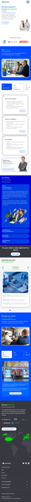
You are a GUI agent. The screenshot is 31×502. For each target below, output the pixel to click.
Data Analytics (6, 87)
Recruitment (4, 475)
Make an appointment (8, 169)
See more (22, 110)
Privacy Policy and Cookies (8, 493)
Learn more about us (9, 429)
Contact (3, 478)
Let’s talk (15, 254)
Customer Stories (6, 467)
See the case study (15, 393)
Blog (3, 469)
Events (3, 472)
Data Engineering (17, 87)
